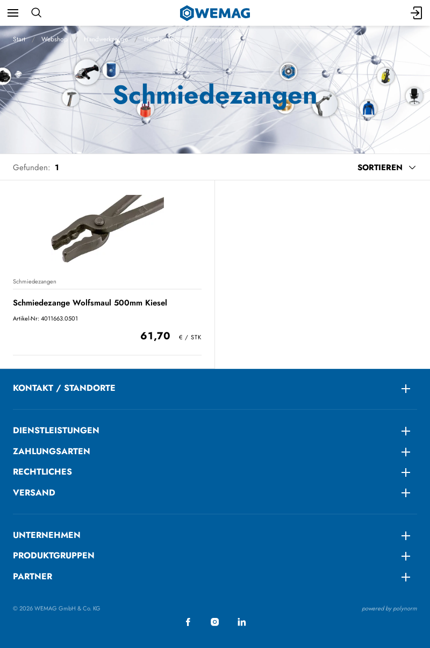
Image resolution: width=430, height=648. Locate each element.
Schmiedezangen (34, 281)
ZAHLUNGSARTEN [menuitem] (51, 451)
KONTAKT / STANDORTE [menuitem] (64, 388)
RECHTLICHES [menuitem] (42, 471)
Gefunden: (32, 167)
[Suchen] (36, 13)
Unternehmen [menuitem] (47, 535)
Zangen (214, 39)
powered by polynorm (389, 608)
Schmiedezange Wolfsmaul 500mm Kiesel (90, 303)
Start (19, 39)
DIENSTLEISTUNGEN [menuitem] (56, 430)
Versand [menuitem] (34, 492)
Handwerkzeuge (106, 39)
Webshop (54, 39)
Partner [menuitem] (32, 576)
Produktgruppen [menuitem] (54, 555)
